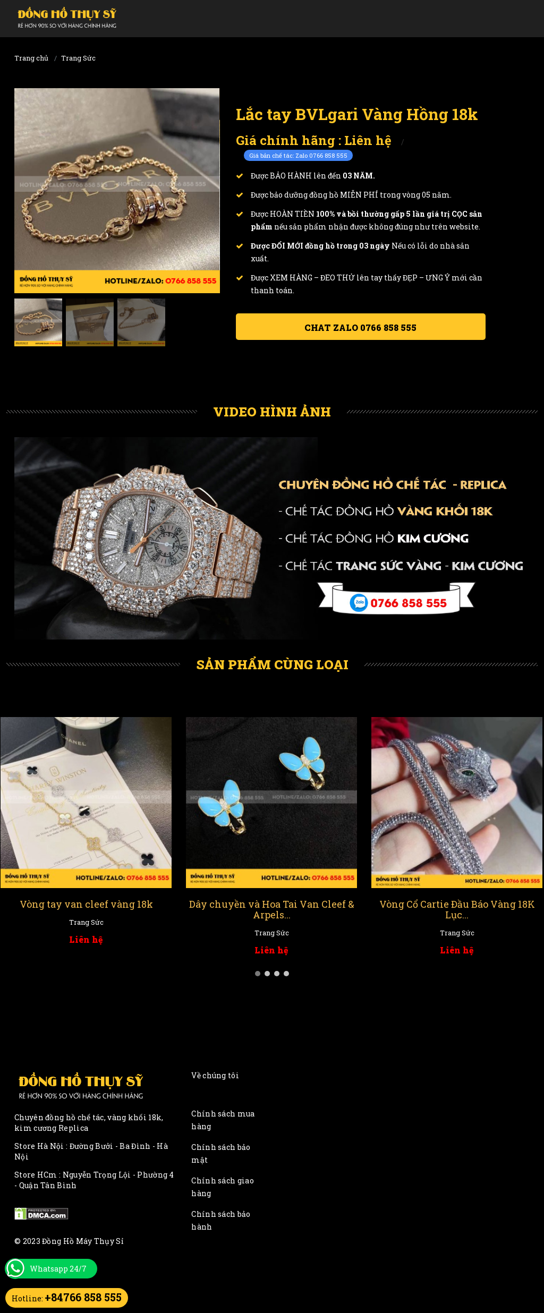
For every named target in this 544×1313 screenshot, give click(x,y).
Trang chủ (31, 58)
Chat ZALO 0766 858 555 (360, 327)
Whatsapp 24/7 (58, 1268)
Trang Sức (78, 58)
